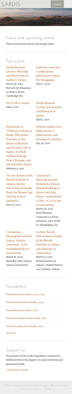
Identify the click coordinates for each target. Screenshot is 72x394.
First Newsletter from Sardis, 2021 (24, 326)
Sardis (10, 4)
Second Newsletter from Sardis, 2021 (26, 318)
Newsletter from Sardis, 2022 (22, 310)
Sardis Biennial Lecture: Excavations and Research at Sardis (49, 109)
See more (11, 333)
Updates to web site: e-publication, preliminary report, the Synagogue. (48, 74)
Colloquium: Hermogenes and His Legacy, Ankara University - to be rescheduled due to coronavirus (19, 242)
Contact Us (50, 389)
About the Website (59, 385)
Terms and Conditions (31, 389)
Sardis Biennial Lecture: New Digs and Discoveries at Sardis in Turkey (17, 74)
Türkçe (57, 4)
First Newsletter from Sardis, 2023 (25, 302)
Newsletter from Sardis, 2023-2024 (25, 294)
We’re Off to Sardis (18, 103)
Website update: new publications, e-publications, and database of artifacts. (49, 133)
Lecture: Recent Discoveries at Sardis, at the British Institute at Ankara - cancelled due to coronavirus (49, 242)
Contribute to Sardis (17, 370)
